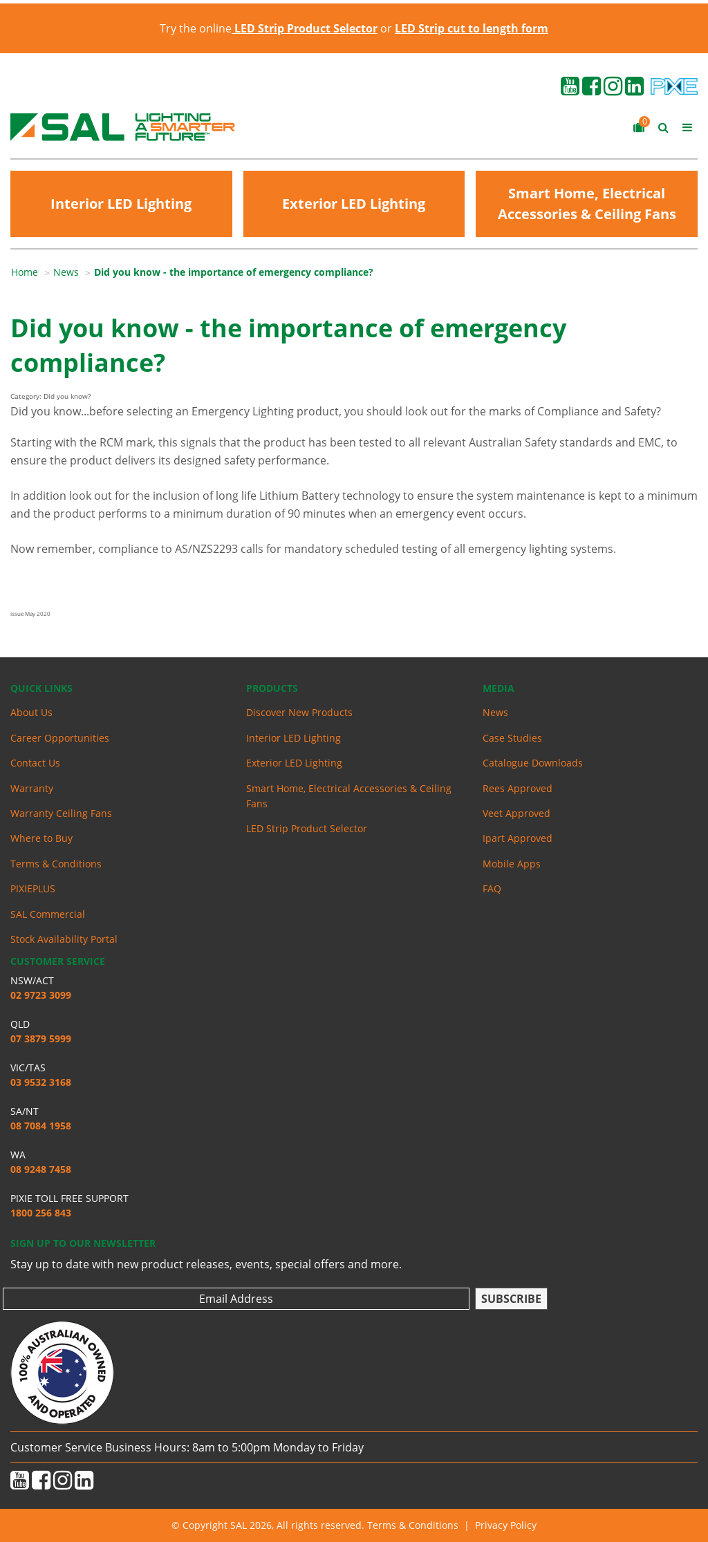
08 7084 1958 (40, 1125)
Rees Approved (517, 788)
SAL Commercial (47, 914)
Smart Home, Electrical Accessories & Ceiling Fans (587, 203)
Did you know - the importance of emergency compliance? (233, 272)
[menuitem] (32, 272)
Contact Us (35, 762)
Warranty (31, 788)
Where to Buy (41, 838)
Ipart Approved (517, 838)
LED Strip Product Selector (306, 828)
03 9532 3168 (40, 1082)
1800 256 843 (40, 1212)
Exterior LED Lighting (353, 203)
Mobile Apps (512, 863)
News (66, 272)
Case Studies (512, 737)
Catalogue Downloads (533, 762)
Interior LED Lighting (121, 203)
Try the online (269, 28)
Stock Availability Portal (64, 939)
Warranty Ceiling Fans (61, 813)
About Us (31, 712)
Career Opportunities (59, 737)
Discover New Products (299, 712)
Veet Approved (516, 813)
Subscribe (511, 1298)
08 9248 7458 (40, 1169)
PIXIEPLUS (32, 888)
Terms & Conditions (56, 863)
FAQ (492, 888)
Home (24, 272)
